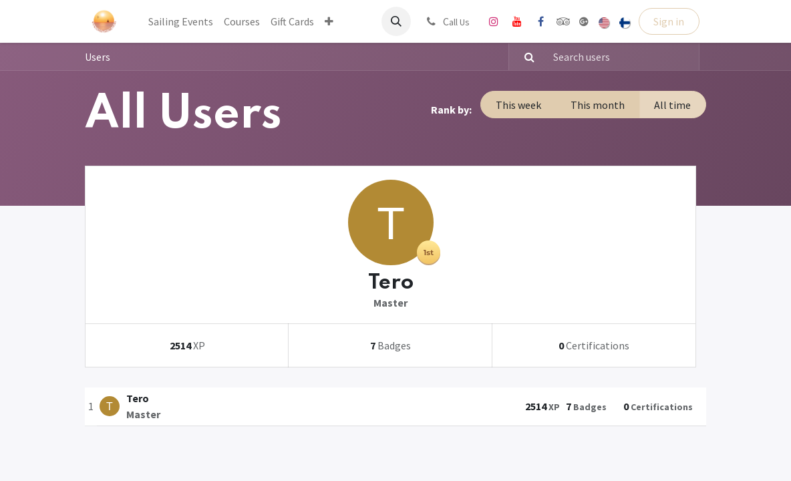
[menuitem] (180, 21)
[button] (396, 21)
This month (598, 105)
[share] (584, 21)
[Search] (523, 56)
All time (672, 105)
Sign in (668, 21)
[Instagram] (493, 21)
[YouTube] (517, 21)
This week (518, 105)
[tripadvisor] (563, 21)
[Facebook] (540, 21)
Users (97, 56)
